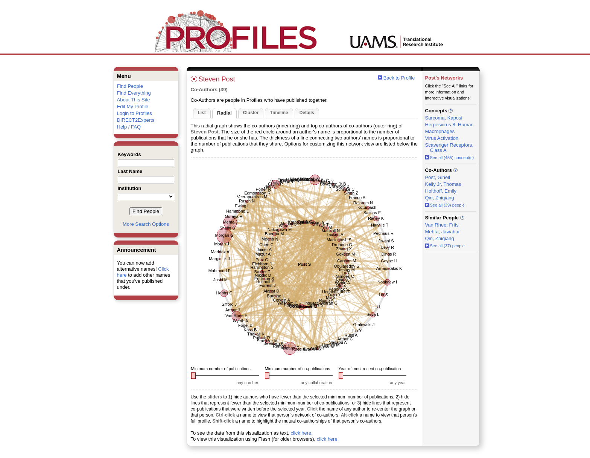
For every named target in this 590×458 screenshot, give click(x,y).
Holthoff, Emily (441, 191)
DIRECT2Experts (136, 120)
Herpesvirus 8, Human (449, 124)
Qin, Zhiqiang (439, 198)
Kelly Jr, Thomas (443, 184)
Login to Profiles (134, 113)
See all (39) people (445, 205)
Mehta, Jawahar (442, 231)
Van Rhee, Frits (442, 225)
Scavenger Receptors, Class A (449, 147)
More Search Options (146, 224)
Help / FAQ (129, 127)
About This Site (133, 100)
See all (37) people (445, 246)
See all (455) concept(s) (449, 157)
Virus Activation (442, 138)
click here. (301, 433)
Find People (130, 86)
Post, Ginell (437, 177)
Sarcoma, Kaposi (443, 118)
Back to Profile (399, 78)
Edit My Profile (133, 106)
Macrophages (440, 131)
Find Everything (134, 93)
